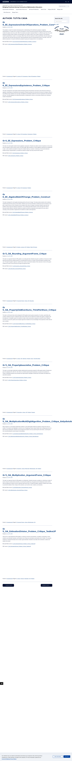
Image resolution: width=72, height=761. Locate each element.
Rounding (32, 300)
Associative (19, 412)
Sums (32, 358)
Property (28, 358)
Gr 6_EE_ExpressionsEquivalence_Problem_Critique (26, 84)
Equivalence (24, 134)
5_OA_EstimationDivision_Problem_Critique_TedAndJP (23, 543)
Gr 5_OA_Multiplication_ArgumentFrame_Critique (27, 475)
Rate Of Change (33, 247)
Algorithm (19, 468)
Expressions (25, 76)
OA (28, 300)
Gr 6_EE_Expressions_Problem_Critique (22, 140)
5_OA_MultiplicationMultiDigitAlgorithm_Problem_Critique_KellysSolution (27, 433)
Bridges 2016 (59, 9)
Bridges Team (15, 12)
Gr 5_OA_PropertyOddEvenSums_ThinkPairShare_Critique (29, 308)
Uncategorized (10, 76)
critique (18, 134)
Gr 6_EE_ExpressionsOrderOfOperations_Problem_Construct (30, 23)
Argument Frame (20, 300)
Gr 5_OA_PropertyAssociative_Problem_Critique (26, 365)
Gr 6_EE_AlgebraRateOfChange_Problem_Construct (26, 195)
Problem (38, 76)
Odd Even (24, 358)
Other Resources (7, 12)
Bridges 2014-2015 (51, 9)
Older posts (8, 585)
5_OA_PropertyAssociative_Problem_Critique (21, 377)
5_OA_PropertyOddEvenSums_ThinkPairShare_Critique (23, 323)
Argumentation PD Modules (8, 9)
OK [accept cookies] (66, 756)
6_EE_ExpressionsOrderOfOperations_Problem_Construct (24, 41)
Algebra (18, 247)
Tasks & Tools (43, 9)
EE (21, 76)
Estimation (26, 578)
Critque (26, 300)
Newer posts (46, 585)
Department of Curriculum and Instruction (13, 5)
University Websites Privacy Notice (9, 759)
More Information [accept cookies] (58, 756)
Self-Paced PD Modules (34, 9)
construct (19, 76)
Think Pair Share (37, 358)
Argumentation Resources (21, 9)
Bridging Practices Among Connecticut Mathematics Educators (22, 7)
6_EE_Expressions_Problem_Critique (20, 153)
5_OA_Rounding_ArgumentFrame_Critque (21, 266)
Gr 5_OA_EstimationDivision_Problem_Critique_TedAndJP (29, 530)
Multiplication (32, 468)
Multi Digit (27, 468)
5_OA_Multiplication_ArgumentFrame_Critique (22, 487)
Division (22, 578)
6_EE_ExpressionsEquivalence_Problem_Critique (22, 99)
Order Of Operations (32, 76)
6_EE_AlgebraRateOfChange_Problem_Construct (22, 212)
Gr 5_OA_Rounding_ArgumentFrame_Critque (24, 253)
